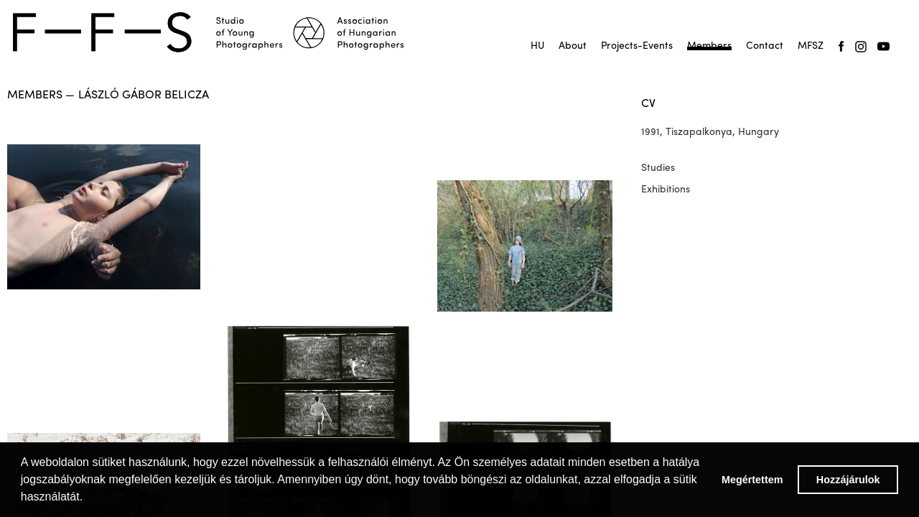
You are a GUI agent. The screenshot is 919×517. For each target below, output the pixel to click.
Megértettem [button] (752, 479)
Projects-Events (637, 46)
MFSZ (811, 46)
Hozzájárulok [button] (848, 479)
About (573, 46)
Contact (764, 46)
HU (537, 46)
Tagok (709, 50)
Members (709, 46)
